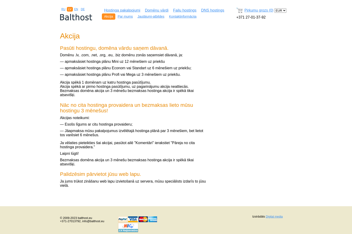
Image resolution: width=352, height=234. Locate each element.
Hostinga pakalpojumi (122, 10)
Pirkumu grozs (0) (259, 10)
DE (83, 9)
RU (63, 9)
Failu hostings (185, 10)
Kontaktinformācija (182, 16)
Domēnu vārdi (156, 10)
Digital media (274, 216)
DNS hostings (212, 10)
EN (76, 9)
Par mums (125, 16)
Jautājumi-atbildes (150, 16)
